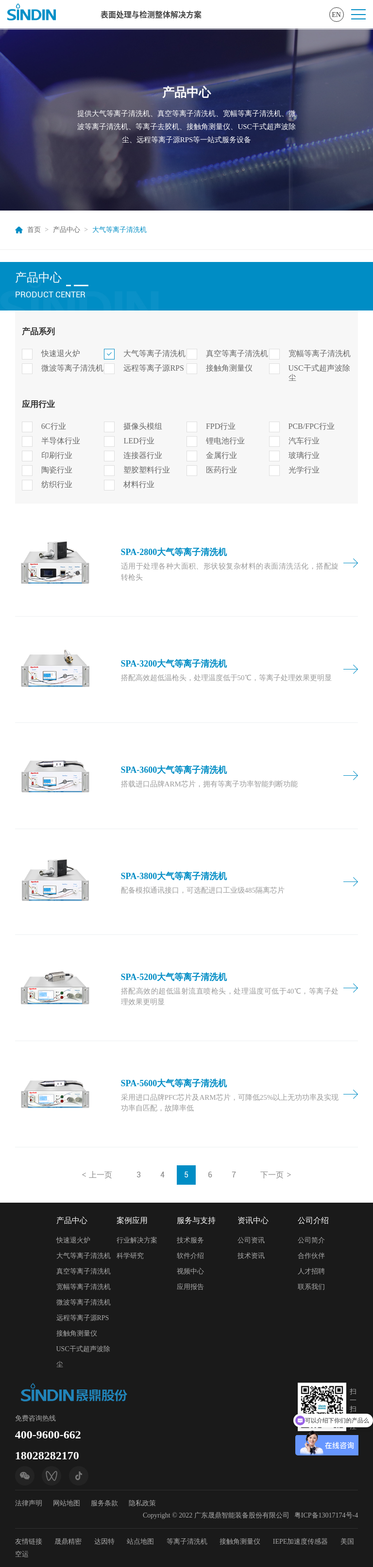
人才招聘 (311, 1271)
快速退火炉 (60, 353)
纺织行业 (56, 484)
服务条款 (104, 1503)
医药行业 (221, 470)
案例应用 (132, 1220)
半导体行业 (60, 441)
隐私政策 (142, 1503)
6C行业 (53, 426)
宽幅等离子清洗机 (319, 353)
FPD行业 (221, 426)
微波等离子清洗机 (72, 368)
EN (336, 14)
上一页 (100, 1174)
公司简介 (311, 1240)
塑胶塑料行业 (146, 470)
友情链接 (28, 1541)
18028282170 (47, 1455)
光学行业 (304, 470)
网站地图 (66, 1503)
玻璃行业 (304, 455)
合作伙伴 (311, 1255)
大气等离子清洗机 (154, 353)
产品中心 (66, 229)
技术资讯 (251, 1255)
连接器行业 (142, 455)
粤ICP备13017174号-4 (326, 1515)
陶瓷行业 (56, 470)
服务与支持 (196, 1220)
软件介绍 (190, 1255)
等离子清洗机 (187, 1541)
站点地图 (140, 1541)
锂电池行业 (225, 441)
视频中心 (190, 1271)
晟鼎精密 (68, 1541)
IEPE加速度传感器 (300, 1541)
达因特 (104, 1541)
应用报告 (190, 1286)
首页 (34, 229)
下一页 (272, 1174)
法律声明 (28, 1503)
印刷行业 (56, 455)
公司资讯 (251, 1240)
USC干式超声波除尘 (319, 373)
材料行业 (138, 484)
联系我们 (311, 1286)
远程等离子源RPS (153, 368)
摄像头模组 (142, 426)
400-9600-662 (48, 1434)
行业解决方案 (137, 1240)
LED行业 (138, 441)
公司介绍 (313, 1220)
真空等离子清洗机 (237, 353)
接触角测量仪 (229, 368)
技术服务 (190, 1240)
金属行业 (221, 455)
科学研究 (130, 1255)
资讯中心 (253, 1220)
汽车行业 (304, 441)
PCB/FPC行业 (311, 426)
